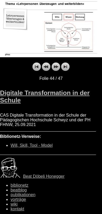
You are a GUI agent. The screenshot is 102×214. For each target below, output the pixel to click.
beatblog (19, 190)
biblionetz (19, 185)
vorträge (18, 199)
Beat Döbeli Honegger (43, 176)
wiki (14, 204)
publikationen (23, 194)
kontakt (17, 209)
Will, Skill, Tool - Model (32, 145)
